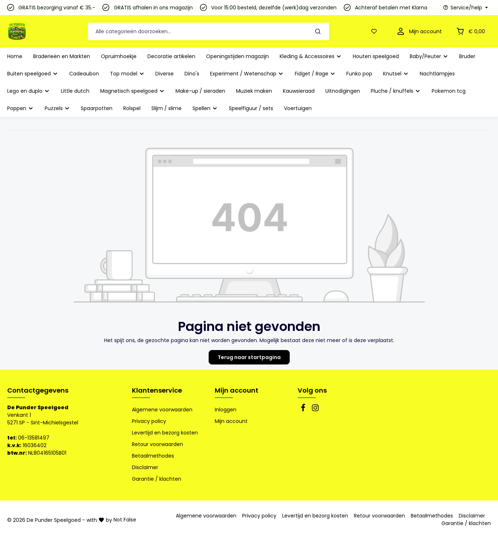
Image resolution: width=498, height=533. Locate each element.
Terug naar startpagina (249, 357)
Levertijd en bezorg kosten (165, 432)
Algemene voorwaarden (162, 409)
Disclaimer (145, 467)
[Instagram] (315, 410)
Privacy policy (149, 421)
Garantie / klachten (156, 478)
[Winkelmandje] (470, 31)
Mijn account (236, 390)
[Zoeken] (318, 31)
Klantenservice (157, 390)
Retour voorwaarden (157, 444)
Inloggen (225, 409)
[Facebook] (303, 410)
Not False (125, 519)
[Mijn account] (419, 31)
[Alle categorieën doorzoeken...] (197, 31)
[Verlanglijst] (375, 31)
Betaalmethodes (153, 455)
